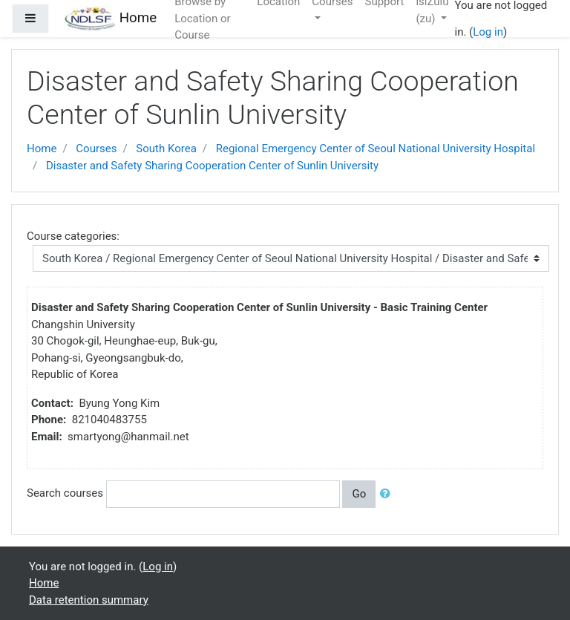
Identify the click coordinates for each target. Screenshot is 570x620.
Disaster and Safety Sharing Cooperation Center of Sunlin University (212, 165)
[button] (388, 494)
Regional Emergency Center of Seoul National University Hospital (375, 148)
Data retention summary (88, 600)
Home (41, 148)
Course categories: (73, 236)
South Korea (166, 148)
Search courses (65, 493)
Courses (96, 148)
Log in (488, 32)
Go (359, 493)
